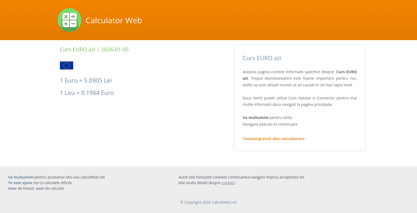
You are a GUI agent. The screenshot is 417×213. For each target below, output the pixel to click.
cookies (228, 182)
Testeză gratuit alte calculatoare (274, 138)
